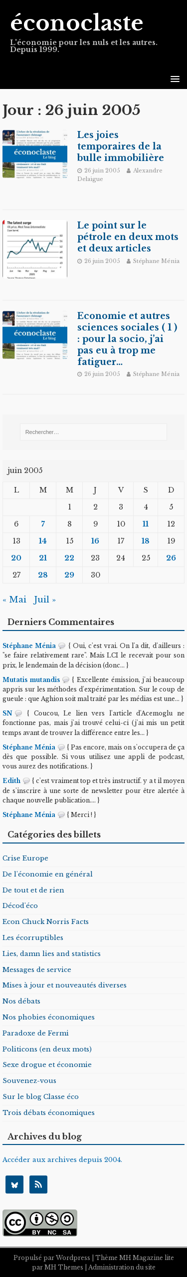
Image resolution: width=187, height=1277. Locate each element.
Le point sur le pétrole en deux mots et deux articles (128, 237)
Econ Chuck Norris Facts (45, 922)
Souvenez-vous (29, 1080)
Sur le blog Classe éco (40, 1096)
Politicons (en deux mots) (47, 1049)
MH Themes (63, 1267)
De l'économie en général (47, 874)
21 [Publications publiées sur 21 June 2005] (43, 558)
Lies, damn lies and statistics (51, 954)
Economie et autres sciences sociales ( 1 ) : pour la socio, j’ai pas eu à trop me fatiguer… (127, 338)
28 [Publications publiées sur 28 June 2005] (43, 575)
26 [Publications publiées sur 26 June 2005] (171, 558)
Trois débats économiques (48, 1112)
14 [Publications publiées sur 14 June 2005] (43, 541)
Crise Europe (25, 858)
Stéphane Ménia (156, 261)
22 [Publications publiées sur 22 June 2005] (69, 558)
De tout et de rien (33, 890)
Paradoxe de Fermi (35, 1033)
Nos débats (21, 1001)
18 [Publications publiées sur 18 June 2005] (146, 541)
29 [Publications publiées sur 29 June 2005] (69, 575)
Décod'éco (20, 906)
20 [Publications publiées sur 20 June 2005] (16, 558)
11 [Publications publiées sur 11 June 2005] (146, 524)
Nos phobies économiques (48, 1017)
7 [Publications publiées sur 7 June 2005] (43, 524)
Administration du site (122, 1267)
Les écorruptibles (32, 938)
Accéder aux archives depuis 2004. (62, 1160)
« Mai (14, 599)
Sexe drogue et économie (47, 1064)
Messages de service (36, 970)
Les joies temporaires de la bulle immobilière (120, 147)
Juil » (45, 599)
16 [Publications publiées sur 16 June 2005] (95, 541)
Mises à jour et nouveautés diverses (64, 985)
